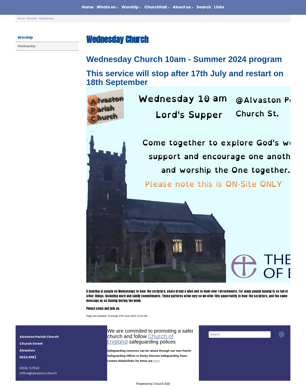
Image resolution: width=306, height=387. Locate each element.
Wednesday (46, 18)
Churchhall (155, 7)
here (156, 361)
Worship (130, 7)
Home (87, 7)
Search (204, 7)
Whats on (106, 7)
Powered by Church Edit (153, 383)
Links (219, 7)
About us (182, 7)
